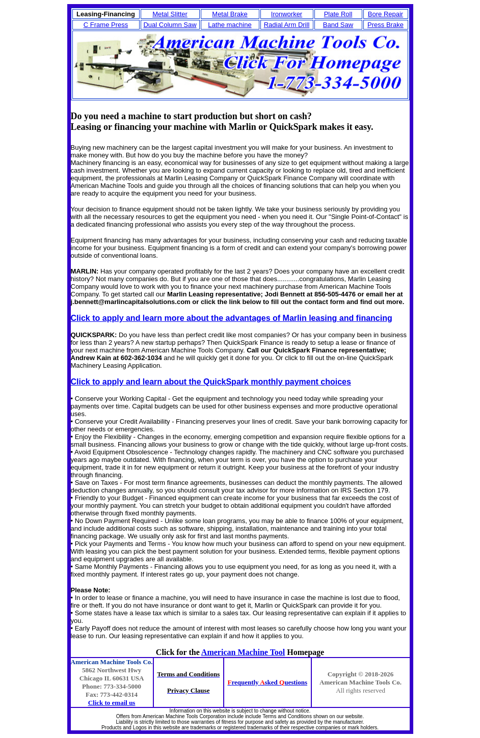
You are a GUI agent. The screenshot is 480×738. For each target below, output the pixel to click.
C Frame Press (106, 25)
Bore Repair (385, 14)
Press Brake (385, 25)
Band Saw (338, 25)
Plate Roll (338, 14)
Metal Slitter (170, 14)
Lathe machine (229, 25)
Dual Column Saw (169, 25)
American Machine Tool (243, 652)
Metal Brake (229, 14)
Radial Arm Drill (287, 25)
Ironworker (286, 14)
